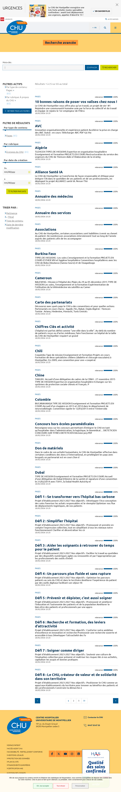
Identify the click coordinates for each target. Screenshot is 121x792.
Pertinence (11, 213)
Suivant (115, 700)
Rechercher (110, 67)
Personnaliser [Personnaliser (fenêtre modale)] (80, 786)
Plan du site (13, 762)
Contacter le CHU (93, 717)
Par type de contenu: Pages (16, 89)
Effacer (93, 67)
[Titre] (11, 217)
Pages (9, 135)
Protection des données (19, 758)
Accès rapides (111, 19)
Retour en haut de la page (114, 710)
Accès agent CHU (15, 748)
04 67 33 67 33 (92, 725)
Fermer (117, 4)
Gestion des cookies (17, 773)
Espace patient (14, 745)
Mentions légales (16, 755)
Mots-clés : (7, 62)
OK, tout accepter (43, 786)
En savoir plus (102, 11)
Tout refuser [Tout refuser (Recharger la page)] (61, 786)
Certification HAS (15, 768)
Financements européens (19, 765)
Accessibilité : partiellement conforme (25, 752)
